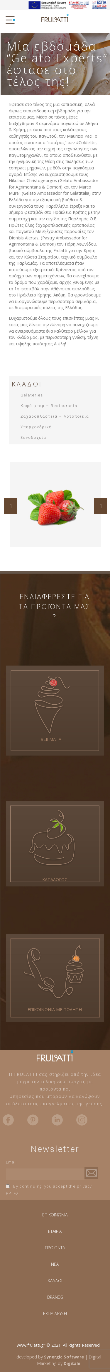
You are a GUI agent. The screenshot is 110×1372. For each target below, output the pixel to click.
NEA (55, 1264)
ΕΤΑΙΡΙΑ (55, 1231)
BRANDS (55, 1297)
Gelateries (32, 395)
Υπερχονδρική (36, 427)
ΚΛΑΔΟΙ (55, 1280)
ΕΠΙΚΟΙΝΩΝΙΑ (55, 1215)
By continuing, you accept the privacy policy (49, 1189)
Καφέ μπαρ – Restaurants (49, 406)
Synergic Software (64, 1357)
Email (11, 1162)
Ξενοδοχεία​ (33, 437)
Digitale (72, 1363)
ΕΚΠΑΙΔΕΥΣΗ (55, 1313)
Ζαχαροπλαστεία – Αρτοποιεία (55, 416)
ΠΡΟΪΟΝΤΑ (55, 1248)
